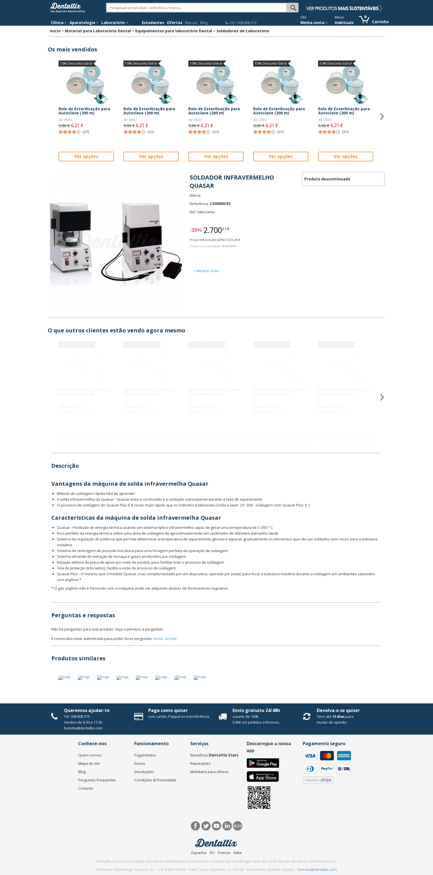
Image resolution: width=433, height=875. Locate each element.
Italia (238, 852)
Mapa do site (89, 763)
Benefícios (214, 755)
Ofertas (174, 22)
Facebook (195, 826)
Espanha (198, 852)
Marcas (191, 22)
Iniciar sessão (165, 638)
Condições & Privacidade (155, 779)
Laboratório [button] (114, 22)
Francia (224, 852)
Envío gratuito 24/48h (256, 710)
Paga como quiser (168, 710)
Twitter (206, 826)
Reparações (200, 763)
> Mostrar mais (206, 270)
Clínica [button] (59, 22)
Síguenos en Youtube (216, 826)
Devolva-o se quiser (338, 710)
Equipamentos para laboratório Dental (173, 30)
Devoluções (144, 771)
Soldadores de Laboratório (242, 30)
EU (212, 852)
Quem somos (90, 755)
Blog (203, 22)
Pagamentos (145, 755)
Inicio (55, 30)
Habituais (344, 22)
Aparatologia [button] (84, 22)
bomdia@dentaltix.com (83, 728)
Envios (139, 763)
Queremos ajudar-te (87, 710)
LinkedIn (227, 826)
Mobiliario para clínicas (209, 771)
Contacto (85, 788)
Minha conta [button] (314, 22)
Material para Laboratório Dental (98, 30)
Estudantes (153, 22)
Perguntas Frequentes (97, 779)
